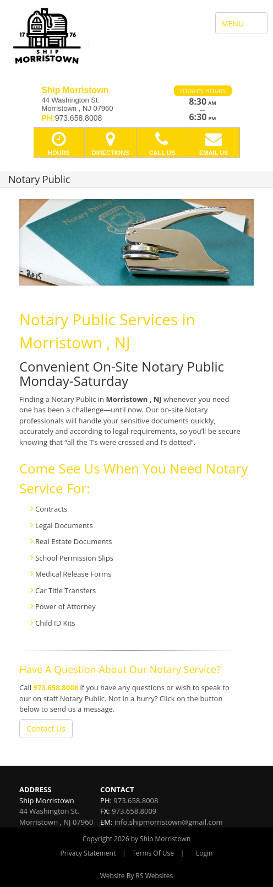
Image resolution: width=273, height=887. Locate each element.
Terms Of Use (153, 853)
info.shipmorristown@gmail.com (168, 822)
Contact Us (45, 728)
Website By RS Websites (136, 875)
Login (204, 853)
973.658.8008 (55, 687)
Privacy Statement (88, 853)
